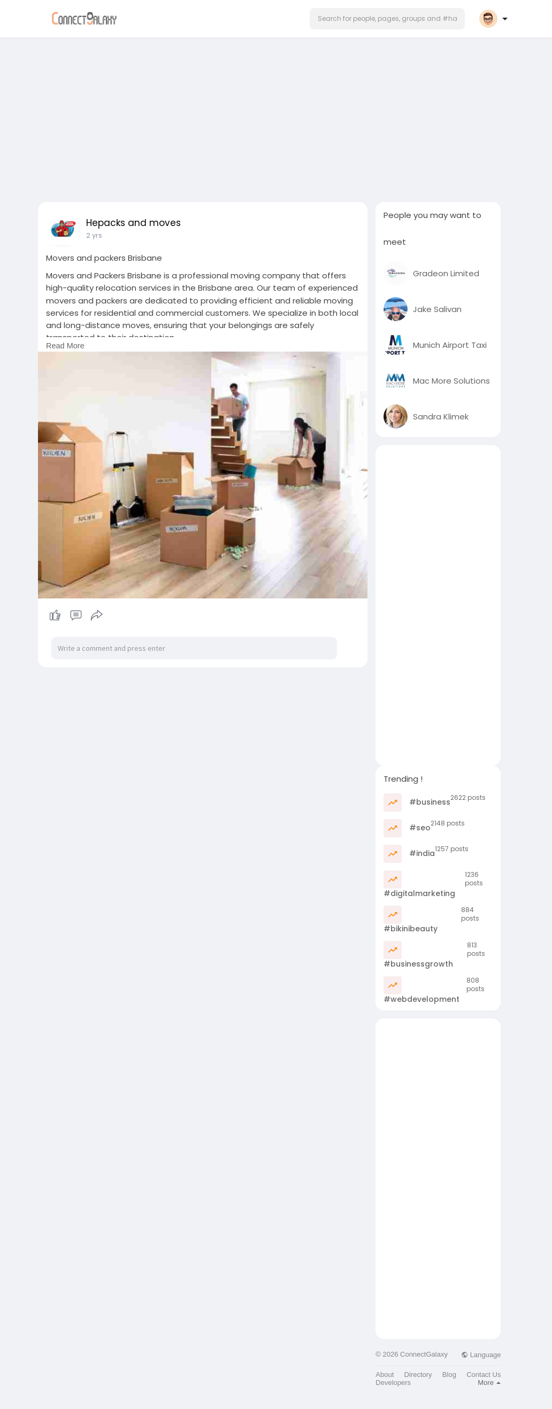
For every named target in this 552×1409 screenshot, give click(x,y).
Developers (393, 1382)
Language (481, 1354)
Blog (449, 1374)
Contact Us (483, 1374)
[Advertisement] (276, 116)
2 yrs (94, 235)
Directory (418, 1374)
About (384, 1374)
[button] (387, 18)
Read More (65, 345)
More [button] (489, 1383)
